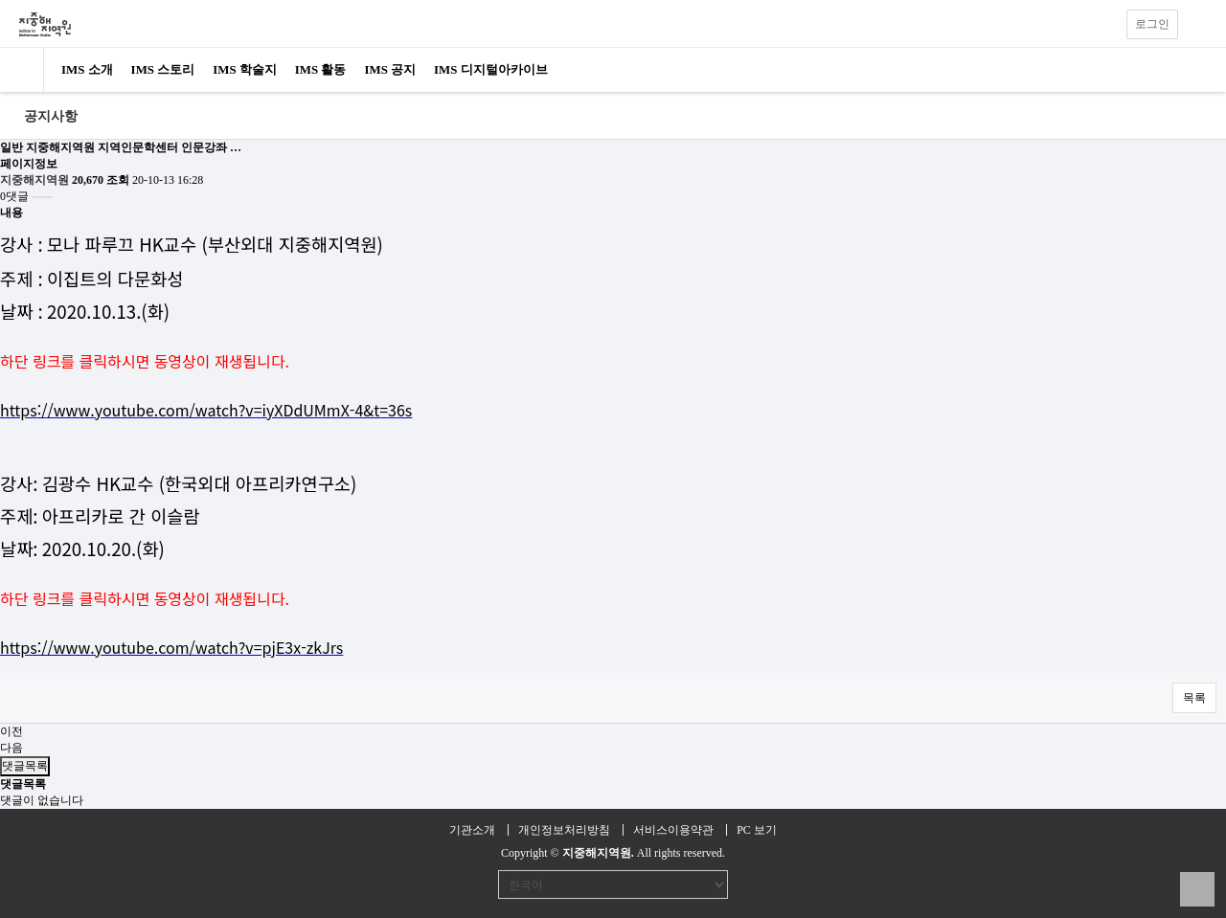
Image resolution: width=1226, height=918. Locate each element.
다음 (11, 747)
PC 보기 (757, 830)
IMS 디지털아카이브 (491, 69)
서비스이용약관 (673, 830)
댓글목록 (25, 765)
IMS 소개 (87, 69)
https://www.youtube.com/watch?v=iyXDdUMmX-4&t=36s (206, 409)
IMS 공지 (390, 69)
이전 (11, 731)
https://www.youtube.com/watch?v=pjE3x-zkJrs (171, 647)
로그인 (1152, 24)
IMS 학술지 (245, 69)
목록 (1194, 698)
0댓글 (14, 196)
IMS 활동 (321, 69)
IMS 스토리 (163, 69)
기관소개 (472, 830)
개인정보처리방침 (564, 830)
